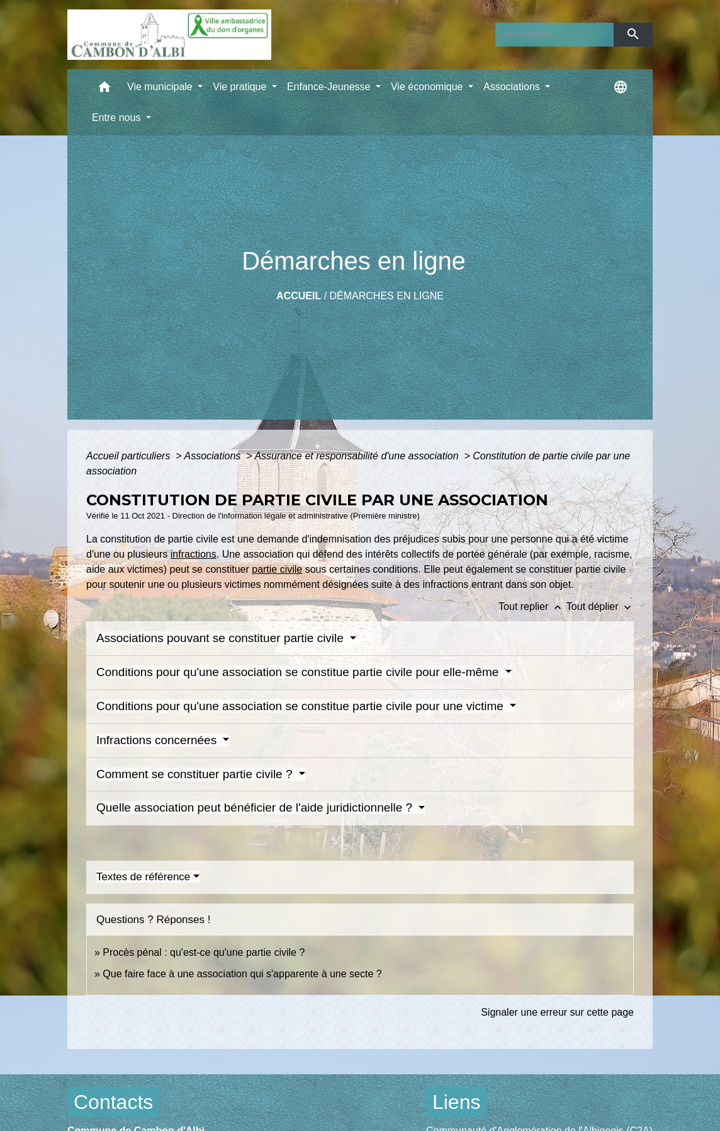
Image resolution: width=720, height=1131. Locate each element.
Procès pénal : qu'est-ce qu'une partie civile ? (204, 952)
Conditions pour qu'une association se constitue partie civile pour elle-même (299, 672)
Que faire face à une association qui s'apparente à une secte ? (242, 973)
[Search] (554, 35)
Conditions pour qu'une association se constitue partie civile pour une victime (301, 706)
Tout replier (532, 606)
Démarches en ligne (387, 295)
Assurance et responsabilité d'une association (357, 456)
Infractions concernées (158, 740)
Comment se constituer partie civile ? (196, 774)
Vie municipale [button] (161, 86)
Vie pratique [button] (241, 86)
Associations (213, 456)
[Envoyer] (633, 35)
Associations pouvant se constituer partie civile (221, 638)
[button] (104, 89)
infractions (194, 554)
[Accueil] (169, 34)
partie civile (277, 569)
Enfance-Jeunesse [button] (330, 86)
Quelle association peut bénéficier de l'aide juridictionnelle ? (255, 807)
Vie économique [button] (428, 86)
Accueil (298, 295)
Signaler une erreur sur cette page (557, 1012)
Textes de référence (143, 877)
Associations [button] (513, 86)
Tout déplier (600, 606)
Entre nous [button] (117, 117)
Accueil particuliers (129, 456)
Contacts (113, 1102)
